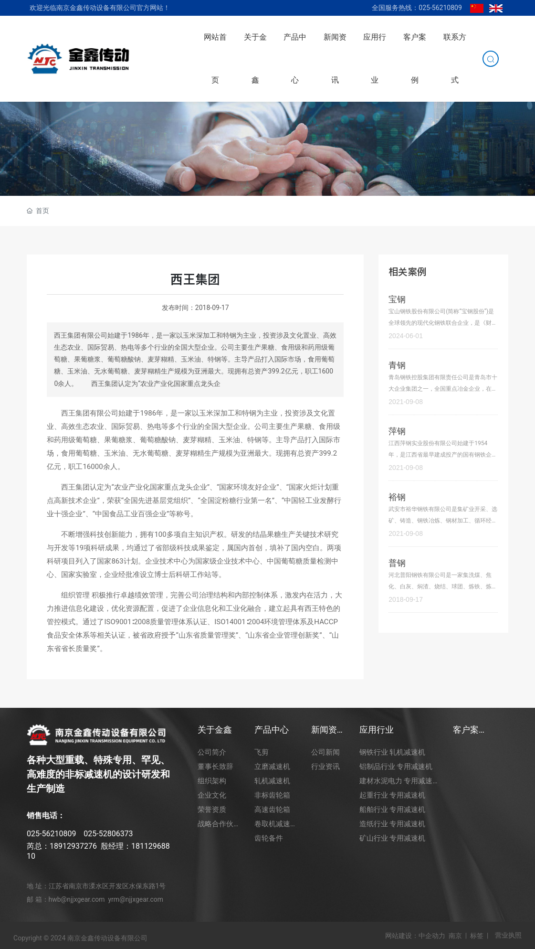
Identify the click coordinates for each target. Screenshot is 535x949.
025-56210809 (51, 833)
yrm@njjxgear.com (135, 899)
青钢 (397, 365)
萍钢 (397, 431)
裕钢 (397, 497)
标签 (476, 935)
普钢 (397, 563)
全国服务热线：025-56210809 (417, 7)
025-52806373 (108, 833)
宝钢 (397, 299)
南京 (455, 935)
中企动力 (432, 935)
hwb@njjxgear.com (77, 899)
